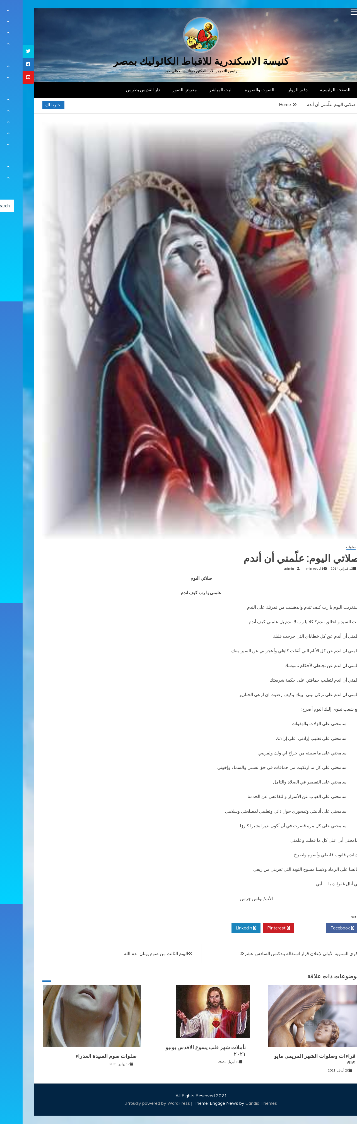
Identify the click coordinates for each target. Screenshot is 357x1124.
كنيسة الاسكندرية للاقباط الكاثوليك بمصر (179, 61)
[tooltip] (5, 51)
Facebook (320, 928)
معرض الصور (162, 89)
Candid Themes (238, 1103)
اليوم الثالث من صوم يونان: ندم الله (133, 953)
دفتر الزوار (275, 89)
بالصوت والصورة (237, 89)
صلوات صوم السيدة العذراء (83, 1056)
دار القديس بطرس (120, 89)
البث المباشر (198, 89)
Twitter (287, 928)
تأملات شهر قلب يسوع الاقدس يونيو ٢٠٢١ (183, 1051)
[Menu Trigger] (331, 12)
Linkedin (223, 928)
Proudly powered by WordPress (135, 1103)
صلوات (328, 547)
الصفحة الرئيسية (312, 89)
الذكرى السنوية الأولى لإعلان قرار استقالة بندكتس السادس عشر (281, 953)
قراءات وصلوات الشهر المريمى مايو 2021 (292, 1059)
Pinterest (256, 928)
